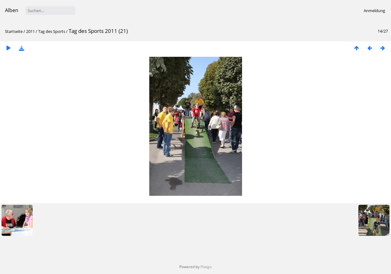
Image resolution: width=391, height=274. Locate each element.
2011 (30, 31)
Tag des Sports (51, 31)
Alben (11, 10)
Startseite (14, 31)
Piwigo (206, 266)
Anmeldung (374, 10)
